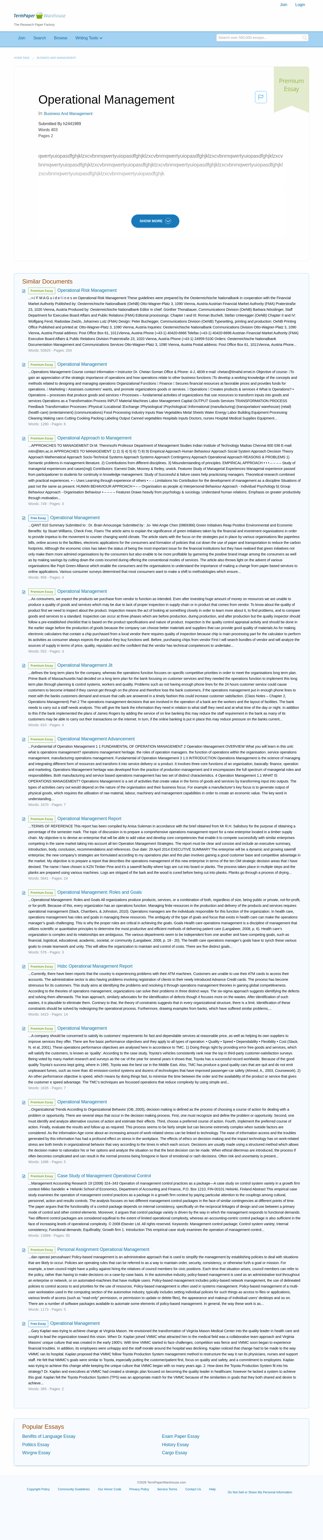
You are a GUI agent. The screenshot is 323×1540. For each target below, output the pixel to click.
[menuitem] (283, 5)
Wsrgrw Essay (36, 1452)
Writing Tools (86, 38)
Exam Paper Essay (180, 1436)
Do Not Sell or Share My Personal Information (260, 1492)
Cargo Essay (174, 1452)
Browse (60, 38)
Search (39, 38)
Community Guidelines (74, 1489)
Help (212, 1489)
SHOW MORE (155, 221)
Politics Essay (35, 1444)
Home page (22, 58)
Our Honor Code (109, 1489)
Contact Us (193, 1489)
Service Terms (167, 1489)
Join (283, 5)
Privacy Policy (139, 1489)
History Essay (175, 1444)
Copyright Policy (38, 1489)
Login (300, 5)
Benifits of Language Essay (48, 1436)
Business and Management (56, 58)
